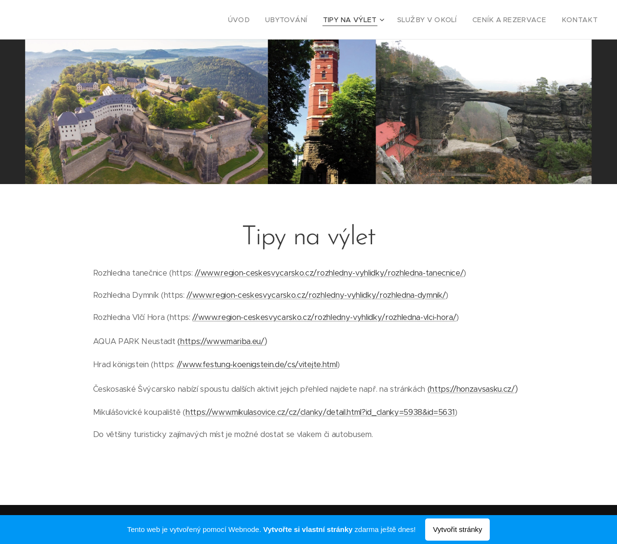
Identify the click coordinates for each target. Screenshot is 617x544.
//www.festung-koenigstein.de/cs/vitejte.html (257, 364)
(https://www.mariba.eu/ (220, 341)
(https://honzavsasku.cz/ (471, 389)
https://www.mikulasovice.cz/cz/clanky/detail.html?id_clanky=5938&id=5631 (320, 412)
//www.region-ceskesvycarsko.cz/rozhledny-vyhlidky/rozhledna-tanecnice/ (329, 273)
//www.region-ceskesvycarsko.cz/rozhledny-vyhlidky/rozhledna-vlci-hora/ (324, 317)
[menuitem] (266, 20)
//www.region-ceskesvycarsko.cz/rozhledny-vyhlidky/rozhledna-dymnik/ (316, 295)
